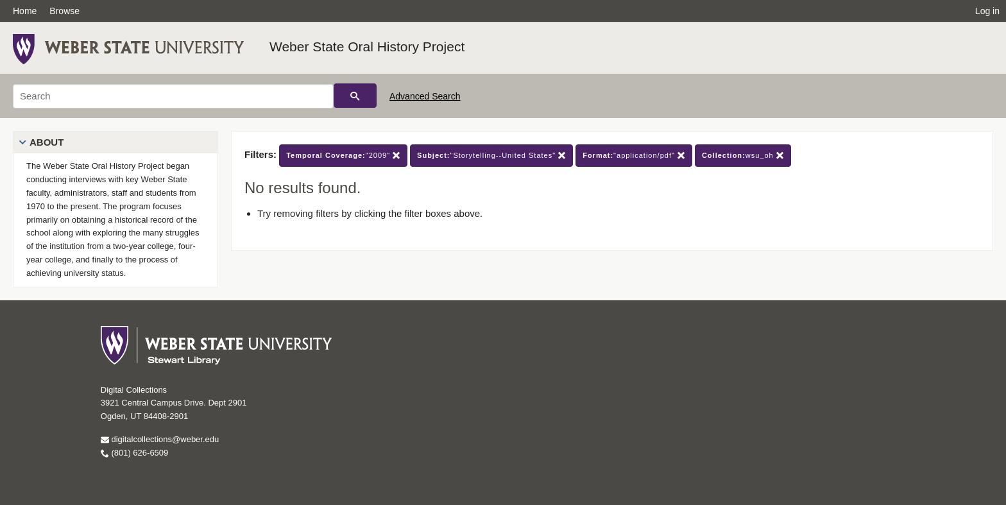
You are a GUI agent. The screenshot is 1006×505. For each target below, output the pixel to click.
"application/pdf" (634, 155)
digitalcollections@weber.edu (160, 439)
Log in (987, 11)
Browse (64, 11)
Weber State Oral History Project (367, 46)
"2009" (343, 155)
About (47, 142)
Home (25, 11)
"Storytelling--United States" (491, 155)
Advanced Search (425, 96)
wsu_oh (743, 155)
